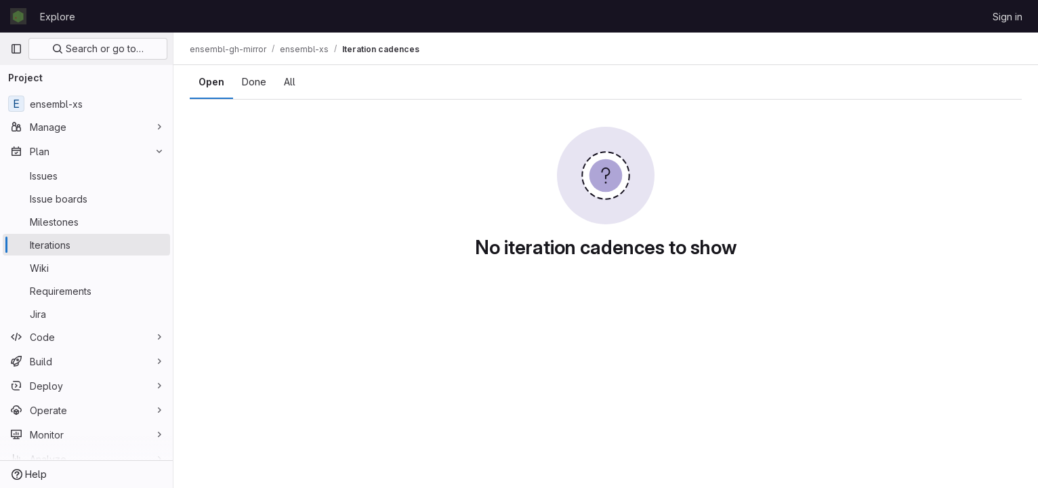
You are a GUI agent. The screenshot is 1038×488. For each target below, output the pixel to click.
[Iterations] (86, 245)
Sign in (1007, 16)
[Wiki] (86, 268)
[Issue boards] (86, 198)
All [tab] (289, 81)
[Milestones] (86, 221)
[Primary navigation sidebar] (16, 49)
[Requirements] (86, 291)
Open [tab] (211, 81)
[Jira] (86, 314)
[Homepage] (18, 16)
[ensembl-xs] (86, 104)
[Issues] (86, 175)
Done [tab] (254, 81)
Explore (57, 16)
